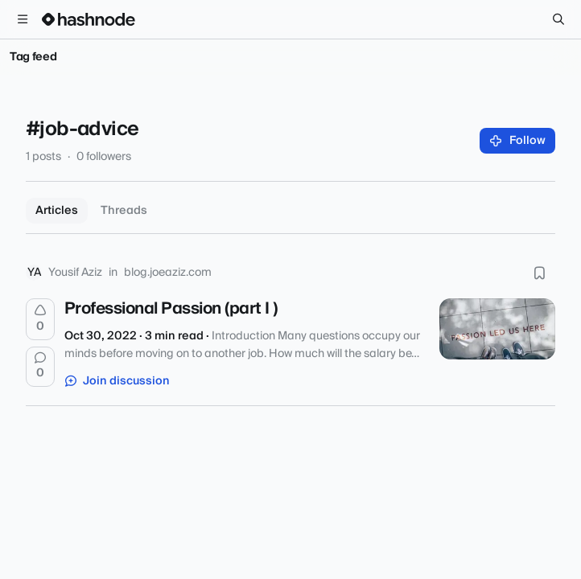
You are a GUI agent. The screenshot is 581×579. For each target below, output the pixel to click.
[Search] (558, 19)
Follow (517, 140)
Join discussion (117, 381)
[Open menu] (22, 19)
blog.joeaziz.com (168, 273)
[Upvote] (40, 319)
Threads (124, 210)
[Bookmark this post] (539, 273)
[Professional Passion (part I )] (497, 328)
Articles (56, 210)
